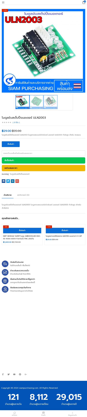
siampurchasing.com (28, 388)
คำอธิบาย (8, 195)
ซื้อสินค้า (11, 144)
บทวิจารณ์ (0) (23, 195)
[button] (83, 2)
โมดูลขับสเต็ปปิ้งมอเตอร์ (19, 174)
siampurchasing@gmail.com (22, 314)
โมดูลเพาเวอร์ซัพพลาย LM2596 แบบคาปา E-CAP (64, 236)
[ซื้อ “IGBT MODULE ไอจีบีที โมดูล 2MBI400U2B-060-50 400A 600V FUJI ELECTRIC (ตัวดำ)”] (22, 230)
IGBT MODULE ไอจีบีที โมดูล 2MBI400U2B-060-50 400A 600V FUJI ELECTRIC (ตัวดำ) (22, 237)
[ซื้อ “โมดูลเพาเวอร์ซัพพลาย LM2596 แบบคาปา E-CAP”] (65, 230)
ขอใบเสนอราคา (10, 168)
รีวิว (16, 122)
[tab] (8, 195)
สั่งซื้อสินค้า (9, 160)
